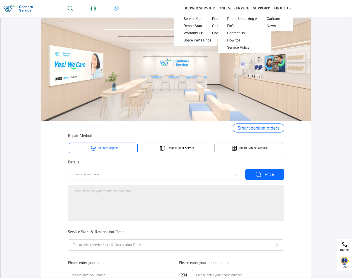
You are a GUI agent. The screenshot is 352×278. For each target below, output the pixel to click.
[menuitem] (195, 18)
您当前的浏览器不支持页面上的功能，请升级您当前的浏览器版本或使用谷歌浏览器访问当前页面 (176, 148)
